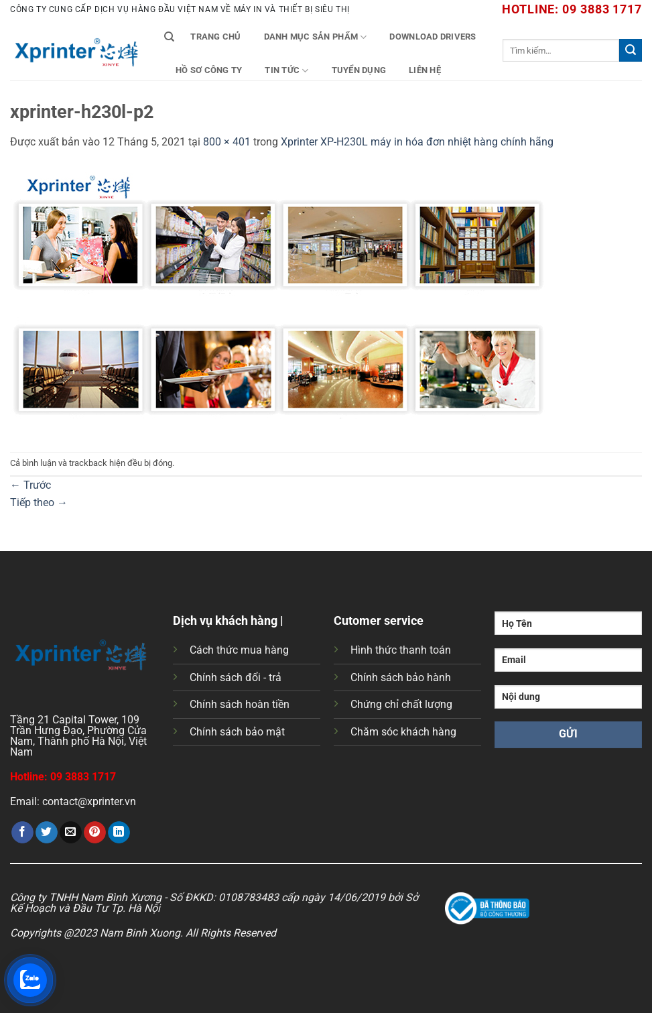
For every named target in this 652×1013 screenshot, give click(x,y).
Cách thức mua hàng (239, 650)
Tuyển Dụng (359, 70)
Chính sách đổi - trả (235, 677)
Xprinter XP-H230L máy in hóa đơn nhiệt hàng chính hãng (417, 141)
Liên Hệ (425, 70)
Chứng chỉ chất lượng (401, 704)
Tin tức (286, 70)
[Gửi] (630, 50)
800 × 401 (227, 141)
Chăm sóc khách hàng (403, 731)
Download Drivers (432, 37)
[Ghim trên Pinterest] (95, 832)
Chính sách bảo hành (400, 677)
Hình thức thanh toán (400, 650)
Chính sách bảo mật (237, 731)
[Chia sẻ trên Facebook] (22, 832)
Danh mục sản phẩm (315, 37)
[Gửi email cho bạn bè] (71, 832)
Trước (30, 485)
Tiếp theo (39, 502)
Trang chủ (215, 37)
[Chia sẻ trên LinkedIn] (119, 832)
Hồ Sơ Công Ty (209, 70)
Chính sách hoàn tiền (239, 704)
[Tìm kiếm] (169, 37)
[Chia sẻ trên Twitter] (47, 832)
